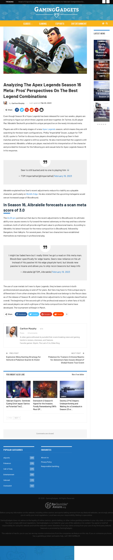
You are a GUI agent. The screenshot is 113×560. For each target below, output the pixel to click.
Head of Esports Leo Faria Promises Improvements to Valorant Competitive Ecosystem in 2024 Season (61, 2)
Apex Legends (17, 78)
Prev (9, 418)
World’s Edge (32, 194)
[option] (102, 81)
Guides (26, 23)
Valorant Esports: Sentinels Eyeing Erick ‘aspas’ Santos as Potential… (101, 45)
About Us (45, 458)
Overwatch (7, 486)
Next (17, 418)
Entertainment (79, 23)
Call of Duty (7, 469)
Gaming (43, 23)
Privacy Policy (46, 462)
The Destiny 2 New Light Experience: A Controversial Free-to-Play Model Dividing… (103, 108)
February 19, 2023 (63, 175)
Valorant (6, 480)
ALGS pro (11, 218)
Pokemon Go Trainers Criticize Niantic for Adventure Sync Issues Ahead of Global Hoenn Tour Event (66, 360)
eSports (60, 23)
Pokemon (7, 463)
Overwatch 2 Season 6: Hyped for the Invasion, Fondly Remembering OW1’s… (103, 67)
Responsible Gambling (50, 466)
